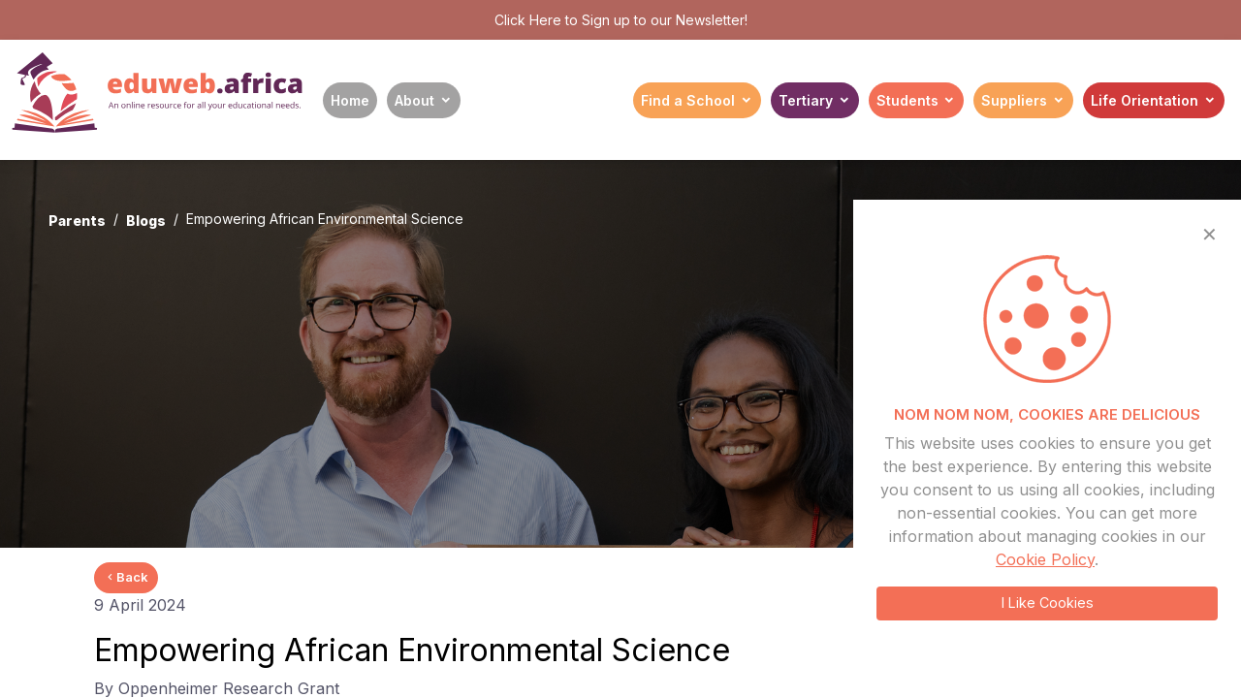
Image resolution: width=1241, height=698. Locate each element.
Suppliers (1014, 100)
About (414, 100)
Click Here (527, 20)
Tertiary (806, 100)
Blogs (146, 220)
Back (126, 577)
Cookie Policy (1045, 559)
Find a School (688, 100)
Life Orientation (1144, 100)
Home (350, 100)
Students (907, 100)
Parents (77, 220)
